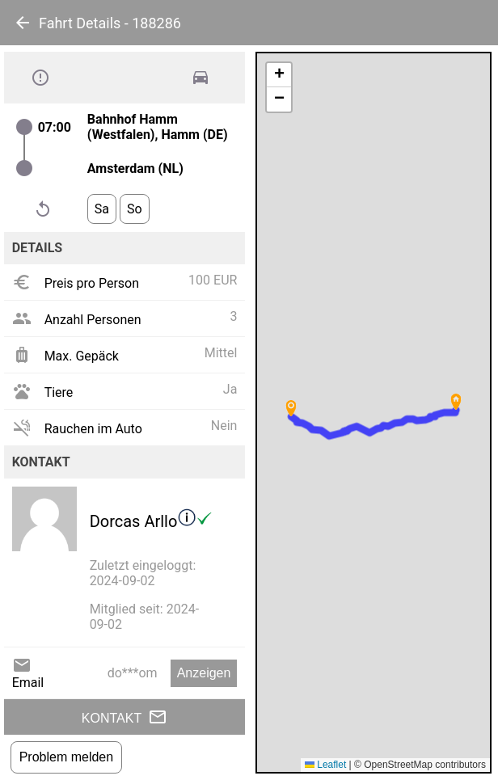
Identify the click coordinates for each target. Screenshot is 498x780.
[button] (456, 402)
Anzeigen (204, 673)
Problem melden (66, 757)
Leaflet (325, 764)
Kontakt (124, 717)
